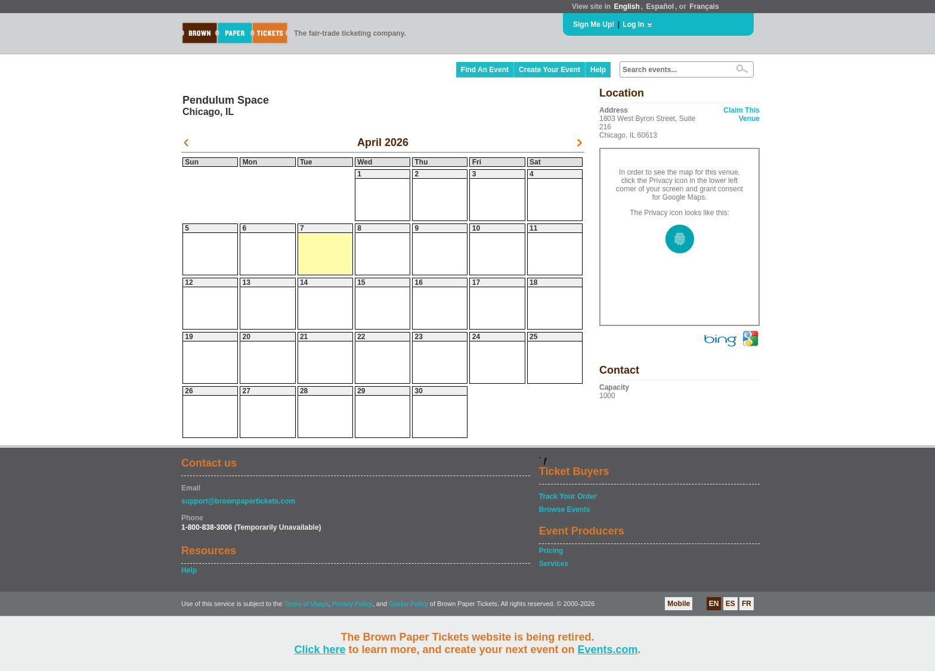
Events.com (608, 650)
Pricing (551, 550)
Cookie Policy (408, 604)
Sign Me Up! (593, 24)
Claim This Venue (741, 114)
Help (598, 70)
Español (660, 6)
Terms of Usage (306, 604)
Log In (633, 24)
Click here (319, 650)
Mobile (678, 603)
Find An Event (485, 70)
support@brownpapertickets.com (238, 501)
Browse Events (564, 509)
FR (746, 603)
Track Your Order (568, 496)
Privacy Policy (352, 604)
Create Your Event (549, 70)
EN (714, 603)
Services (553, 564)
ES (730, 603)
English (626, 6)
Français (704, 6)
